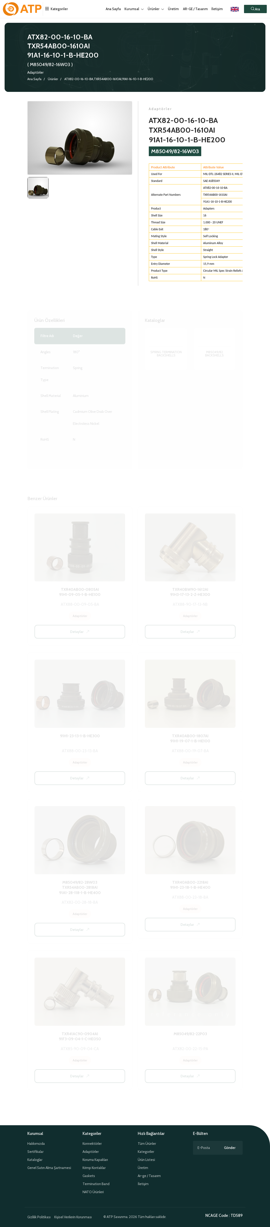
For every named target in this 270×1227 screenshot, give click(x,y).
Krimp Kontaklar (94, 1168)
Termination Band (96, 1184)
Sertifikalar (35, 1152)
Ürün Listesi (146, 1160)
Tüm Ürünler (147, 1144)
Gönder (230, 1148)
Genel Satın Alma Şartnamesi (49, 1168)
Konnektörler (92, 1144)
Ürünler (53, 79)
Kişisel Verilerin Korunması (73, 1217)
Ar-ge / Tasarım (149, 1176)
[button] (255, 9)
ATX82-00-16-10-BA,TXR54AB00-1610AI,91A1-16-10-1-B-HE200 (108, 79)
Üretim (143, 1168)
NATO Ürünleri (93, 1192)
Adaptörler (35, 72)
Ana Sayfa (34, 79)
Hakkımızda (36, 1144)
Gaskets (89, 1176)
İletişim (217, 9)
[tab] (38, 188)
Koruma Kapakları (95, 1160)
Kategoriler (55, 9)
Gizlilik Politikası (39, 1217)
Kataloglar (34, 1160)
